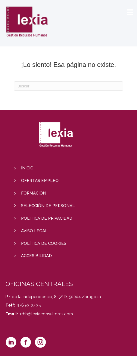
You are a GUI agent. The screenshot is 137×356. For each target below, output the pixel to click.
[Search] (68, 86)
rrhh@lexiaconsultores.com (46, 313)
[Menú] (130, 12)
